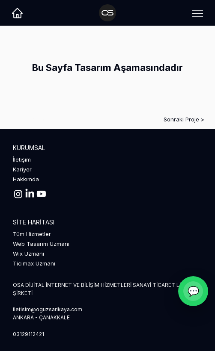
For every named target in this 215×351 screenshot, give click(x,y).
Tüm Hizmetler (32, 233)
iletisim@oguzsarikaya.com (47, 309)
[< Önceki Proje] (41, 119)
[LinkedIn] (29, 194)
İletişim (22, 159)
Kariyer (22, 169)
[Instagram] (18, 194)
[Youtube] (41, 194)
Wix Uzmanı (28, 253)
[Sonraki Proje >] (173, 119)
